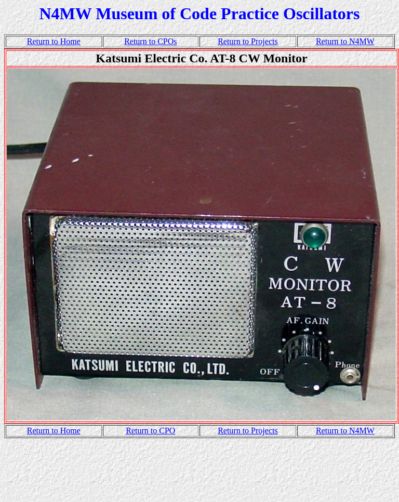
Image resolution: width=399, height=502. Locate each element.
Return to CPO (150, 430)
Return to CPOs (150, 41)
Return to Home (54, 41)
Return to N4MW (345, 41)
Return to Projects (248, 41)
